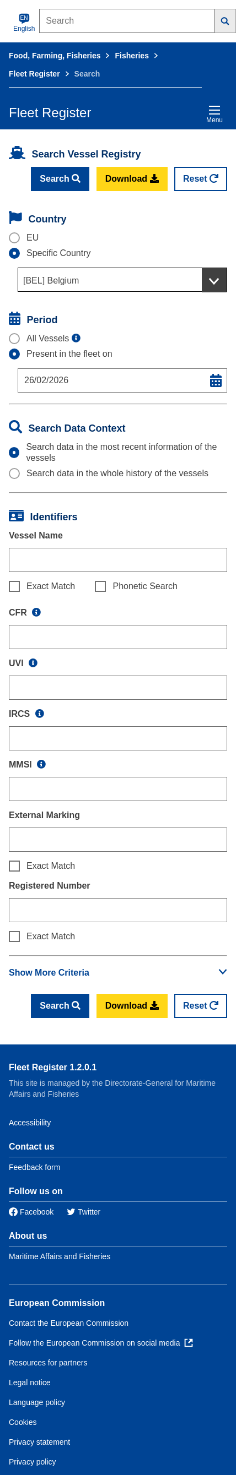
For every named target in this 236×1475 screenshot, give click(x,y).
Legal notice (30, 1382)
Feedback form (34, 1167)
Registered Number (49, 885)
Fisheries (131, 55)
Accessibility (30, 1122)
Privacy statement (39, 1442)
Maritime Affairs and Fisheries (59, 1256)
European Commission (57, 1303)
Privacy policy (32, 1461)
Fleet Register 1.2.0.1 (52, 1067)
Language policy (37, 1402)
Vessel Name (36, 535)
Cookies (23, 1422)
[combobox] (122, 279)
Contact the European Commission (68, 1323)
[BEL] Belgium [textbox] (51, 280)
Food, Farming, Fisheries (54, 55)
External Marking (44, 815)
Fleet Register (34, 73)
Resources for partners (48, 1362)
